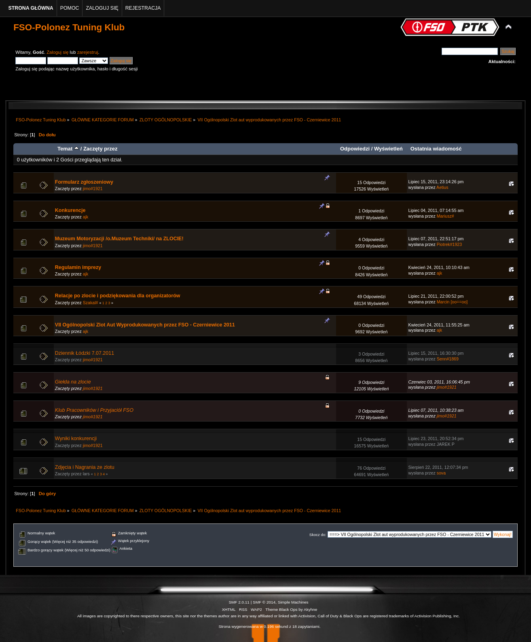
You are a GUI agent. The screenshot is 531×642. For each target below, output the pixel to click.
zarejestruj (87, 52)
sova (441, 472)
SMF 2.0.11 (239, 602)
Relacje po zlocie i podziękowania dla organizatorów (117, 296)
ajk (86, 216)
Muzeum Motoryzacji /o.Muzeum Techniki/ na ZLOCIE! (119, 239)
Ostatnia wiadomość (436, 149)
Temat (68, 149)
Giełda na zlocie (73, 382)
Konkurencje (70, 210)
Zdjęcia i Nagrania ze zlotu (84, 467)
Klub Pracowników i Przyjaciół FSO (94, 410)
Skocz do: (317, 534)
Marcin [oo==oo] (452, 301)
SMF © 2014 (264, 602)
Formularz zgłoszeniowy (84, 182)
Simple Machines (293, 602)
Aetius (442, 187)
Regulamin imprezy (78, 267)
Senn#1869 (448, 358)
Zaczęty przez (100, 149)
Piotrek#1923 (449, 244)
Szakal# (90, 302)
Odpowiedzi (355, 149)
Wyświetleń (388, 149)
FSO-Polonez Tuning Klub (69, 27)
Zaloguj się (57, 52)
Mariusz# (445, 216)
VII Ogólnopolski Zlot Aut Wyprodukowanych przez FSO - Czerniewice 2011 (145, 325)
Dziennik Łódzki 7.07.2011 (84, 353)
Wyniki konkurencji (76, 438)
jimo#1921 (93, 188)
